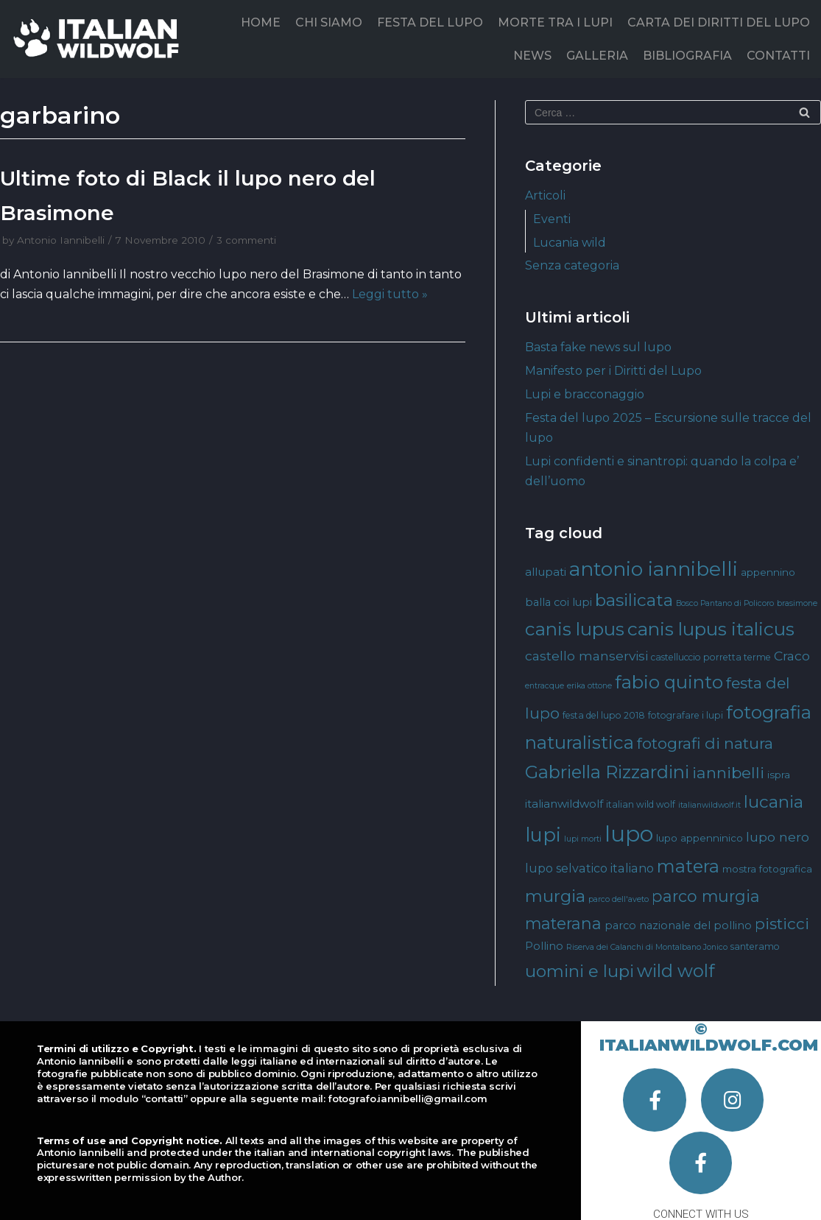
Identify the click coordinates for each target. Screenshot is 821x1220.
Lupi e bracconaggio (584, 394)
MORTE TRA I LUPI (555, 22)
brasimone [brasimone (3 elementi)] (797, 603)
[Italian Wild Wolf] (99, 38)
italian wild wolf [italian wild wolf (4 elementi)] (640, 804)
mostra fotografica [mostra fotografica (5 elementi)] (767, 869)
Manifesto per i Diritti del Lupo (613, 371)
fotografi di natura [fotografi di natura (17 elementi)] (705, 743)
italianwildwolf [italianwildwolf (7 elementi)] (564, 804)
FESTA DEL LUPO (430, 22)
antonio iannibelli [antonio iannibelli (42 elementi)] (653, 569)
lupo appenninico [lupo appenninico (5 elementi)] (699, 838)
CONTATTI (778, 56)
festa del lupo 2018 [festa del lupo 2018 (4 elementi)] (604, 715)
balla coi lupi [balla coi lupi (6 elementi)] (558, 602)
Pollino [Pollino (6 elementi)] (544, 946)
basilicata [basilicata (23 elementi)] (634, 600)
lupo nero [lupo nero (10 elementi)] (777, 837)
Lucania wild (569, 243)
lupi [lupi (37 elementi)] (543, 834)
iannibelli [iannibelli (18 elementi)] (728, 773)
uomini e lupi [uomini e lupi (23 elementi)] (579, 971)
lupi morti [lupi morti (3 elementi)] (583, 839)
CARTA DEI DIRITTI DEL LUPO (718, 22)
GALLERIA (597, 56)
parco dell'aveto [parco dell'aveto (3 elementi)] (618, 899)
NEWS (532, 56)
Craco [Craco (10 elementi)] (792, 655)
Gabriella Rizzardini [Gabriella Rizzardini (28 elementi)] (607, 772)
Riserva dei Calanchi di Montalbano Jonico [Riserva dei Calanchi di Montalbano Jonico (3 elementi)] (646, 947)
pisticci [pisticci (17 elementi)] (782, 923)
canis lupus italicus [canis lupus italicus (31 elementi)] (710, 629)
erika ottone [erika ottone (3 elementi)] (589, 686)
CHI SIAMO (328, 22)
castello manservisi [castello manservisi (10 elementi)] (586, 655)
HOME (261, 22)
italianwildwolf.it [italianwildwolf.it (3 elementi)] (709, 805)
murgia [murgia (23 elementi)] (555, 896)
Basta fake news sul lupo (598, 347)
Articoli (545, 195)
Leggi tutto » (390, 294)
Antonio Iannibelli (61, 240)
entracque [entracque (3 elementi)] (544, 686)
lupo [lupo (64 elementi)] (629, 834)
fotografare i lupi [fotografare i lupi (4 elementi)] (685, 715)
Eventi (552, 219)
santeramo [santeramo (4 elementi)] (755, 946)
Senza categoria (572, 265)
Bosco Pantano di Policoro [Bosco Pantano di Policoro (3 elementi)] (725, 603)
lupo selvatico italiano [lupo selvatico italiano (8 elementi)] (589, 868)
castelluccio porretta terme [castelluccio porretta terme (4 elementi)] (711, 657)
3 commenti (246, 240)
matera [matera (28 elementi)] (688, 866)
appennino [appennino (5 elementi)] (768, 572)
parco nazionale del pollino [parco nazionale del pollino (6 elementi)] (678, 925)
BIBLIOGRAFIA (687, 56)
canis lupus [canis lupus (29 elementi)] (574, 629)
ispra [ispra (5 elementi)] (778, 774)
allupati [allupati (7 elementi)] (545, 572)
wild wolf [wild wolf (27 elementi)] (675, 970)
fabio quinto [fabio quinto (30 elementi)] (669, 682)
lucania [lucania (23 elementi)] (773, 801)
